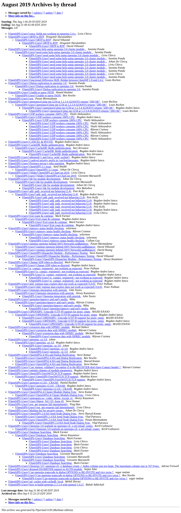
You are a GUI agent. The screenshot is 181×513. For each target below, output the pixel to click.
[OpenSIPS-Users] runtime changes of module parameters (40, 370)
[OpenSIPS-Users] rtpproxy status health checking (36, 228)
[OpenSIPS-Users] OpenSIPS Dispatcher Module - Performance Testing (48, 253)
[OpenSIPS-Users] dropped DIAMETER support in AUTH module (45, 469)
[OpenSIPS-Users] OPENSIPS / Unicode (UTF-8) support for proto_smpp (49, 311)
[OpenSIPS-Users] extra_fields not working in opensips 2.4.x (42, 33)
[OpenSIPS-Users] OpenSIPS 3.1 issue (30, 166)
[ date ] (59, 12)
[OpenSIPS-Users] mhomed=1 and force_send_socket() (39, 157)
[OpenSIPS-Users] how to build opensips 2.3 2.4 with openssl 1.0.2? (46, 484)
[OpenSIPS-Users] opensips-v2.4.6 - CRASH (33, 382)
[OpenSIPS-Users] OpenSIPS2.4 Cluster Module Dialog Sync (42, 391)
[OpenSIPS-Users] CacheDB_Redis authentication (36, 144)
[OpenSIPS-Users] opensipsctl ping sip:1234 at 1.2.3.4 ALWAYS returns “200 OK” (54, 101)
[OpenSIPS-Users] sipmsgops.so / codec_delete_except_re (40, 398)
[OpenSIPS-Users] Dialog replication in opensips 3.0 (37, 83)
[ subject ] (37, 12)
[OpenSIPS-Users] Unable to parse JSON (31, 92)
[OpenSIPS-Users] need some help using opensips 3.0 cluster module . (47, 49)
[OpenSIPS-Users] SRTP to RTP (26, 36)
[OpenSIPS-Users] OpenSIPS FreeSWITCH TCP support (40, 373)
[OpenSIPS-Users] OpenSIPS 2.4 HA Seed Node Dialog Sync (42, 413)
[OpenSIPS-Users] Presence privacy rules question (36, 163)
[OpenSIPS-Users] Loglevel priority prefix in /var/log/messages (43, 160)
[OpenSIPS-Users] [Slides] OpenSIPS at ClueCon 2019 (39, 172)
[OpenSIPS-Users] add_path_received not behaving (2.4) (40, 191)
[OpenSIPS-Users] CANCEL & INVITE (31, 141)
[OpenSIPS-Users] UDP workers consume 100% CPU (38, 114)
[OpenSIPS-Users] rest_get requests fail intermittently (38, 404)
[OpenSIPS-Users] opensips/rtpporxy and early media (38, 299)
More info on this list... (21, 15)
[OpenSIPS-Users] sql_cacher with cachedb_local (36, 481)
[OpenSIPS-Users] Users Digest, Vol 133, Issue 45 (36, 401)
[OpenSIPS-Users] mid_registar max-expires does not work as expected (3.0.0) (52, 283)
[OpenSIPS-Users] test (21, 98)
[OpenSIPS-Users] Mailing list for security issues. (36, 410)
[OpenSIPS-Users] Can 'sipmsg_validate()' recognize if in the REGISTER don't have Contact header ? (64, 367)
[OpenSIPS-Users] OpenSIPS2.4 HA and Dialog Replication (41, 354)
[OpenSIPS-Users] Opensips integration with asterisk (37, 290)
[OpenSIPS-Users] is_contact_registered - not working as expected (45, 268)
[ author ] (49, 12)
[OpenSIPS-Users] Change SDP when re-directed (35, 262)
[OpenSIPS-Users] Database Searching (30, 432)
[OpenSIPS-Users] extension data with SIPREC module (39, 327)
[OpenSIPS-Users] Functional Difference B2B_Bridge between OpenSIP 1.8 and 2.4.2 (56, 80)
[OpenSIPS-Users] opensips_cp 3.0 (28, 339)
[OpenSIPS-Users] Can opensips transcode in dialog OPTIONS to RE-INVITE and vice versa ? (61, 472)
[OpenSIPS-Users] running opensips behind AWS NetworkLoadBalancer (48, 243)
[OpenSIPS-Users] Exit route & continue (31, 215)
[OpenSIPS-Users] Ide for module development (34, 178)
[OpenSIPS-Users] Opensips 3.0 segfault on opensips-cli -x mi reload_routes (50, 425)
